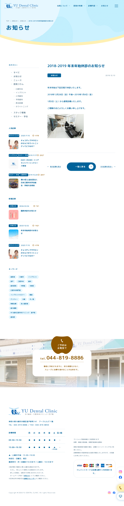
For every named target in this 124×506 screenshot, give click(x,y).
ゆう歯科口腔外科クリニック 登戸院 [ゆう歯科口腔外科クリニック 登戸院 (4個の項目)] (23, 313)
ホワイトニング (22, 106)
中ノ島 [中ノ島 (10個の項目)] (32, 299)
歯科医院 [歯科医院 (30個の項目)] (13, 286)
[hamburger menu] (116, 6)
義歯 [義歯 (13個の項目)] (31, 295)
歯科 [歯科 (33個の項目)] (29, 281)
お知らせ (104, 6)
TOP (7, 21)
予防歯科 (19, 99)
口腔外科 (19, 89)
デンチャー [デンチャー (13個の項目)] (14, 299)
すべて (17, 72)
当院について (63, 6)
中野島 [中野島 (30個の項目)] (23, 286)
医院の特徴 (79, 6)
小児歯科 (19, 96)
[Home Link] (21, 5)
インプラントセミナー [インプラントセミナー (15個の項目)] (18, 295)
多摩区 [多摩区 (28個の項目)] (32, 286)
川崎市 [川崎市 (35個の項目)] (21, 277)
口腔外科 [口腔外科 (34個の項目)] (21, 281)
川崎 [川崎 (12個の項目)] (23, 299)
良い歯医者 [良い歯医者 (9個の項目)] (24, 304)
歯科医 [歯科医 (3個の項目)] (13, 317)
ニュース (18, 80)
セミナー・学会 (21, 116)
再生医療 (19, 103)
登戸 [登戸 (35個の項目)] (12, 281)
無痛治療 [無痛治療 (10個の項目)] (13, 304)
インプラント (21, 92)
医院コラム (19, 84)
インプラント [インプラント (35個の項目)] (32, 277)
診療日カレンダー (30, 478)
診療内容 (92, 6)
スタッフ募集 (20, 112)
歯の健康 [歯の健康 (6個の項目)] (13, 308)
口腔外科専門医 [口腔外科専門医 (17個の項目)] (16, 290)
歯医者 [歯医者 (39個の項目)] (13, 277)
